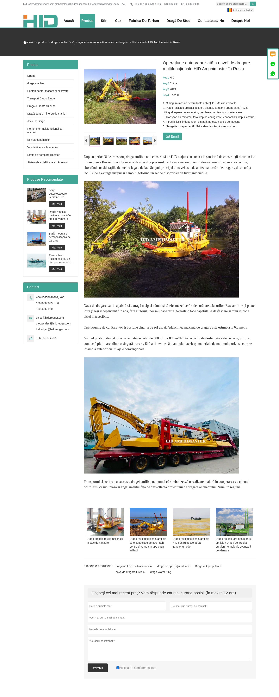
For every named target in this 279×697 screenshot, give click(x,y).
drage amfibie (59, 42)
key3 (166, 89)
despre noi (240, 21)
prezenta (97, 668)
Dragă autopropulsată (208, 567)
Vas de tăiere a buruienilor (43, 147)
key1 (166, 77)
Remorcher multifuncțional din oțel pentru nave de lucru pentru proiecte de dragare (61, 259)
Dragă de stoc (178, 21)
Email (172, 136)
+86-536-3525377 (47, 338)
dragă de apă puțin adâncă (173, 567)
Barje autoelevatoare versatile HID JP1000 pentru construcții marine (59, 194)
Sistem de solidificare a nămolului (47, 162)
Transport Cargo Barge (41, 98)
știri (104, 21)
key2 (166, 83)
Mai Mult (57, 204)
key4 (166, 95)
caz (118, 21)
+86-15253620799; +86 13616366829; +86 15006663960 (167, 4)
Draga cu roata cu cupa (41, 106)
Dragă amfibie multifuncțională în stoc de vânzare (60, 215)
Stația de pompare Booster (43, 154)
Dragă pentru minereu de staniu (46, 113)
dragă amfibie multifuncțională (134, 567)
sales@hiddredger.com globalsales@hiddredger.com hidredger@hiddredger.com (73, 4)
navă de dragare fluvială (130, 573)
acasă (69, 21)
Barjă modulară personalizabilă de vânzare (60, 237)
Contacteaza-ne (211, 21)
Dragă (31, 75)
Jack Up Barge (36, 121)
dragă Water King (160, 573)
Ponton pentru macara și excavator (48, 90)
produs (88, 21)
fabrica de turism (144, 21)
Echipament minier (38, 139)
